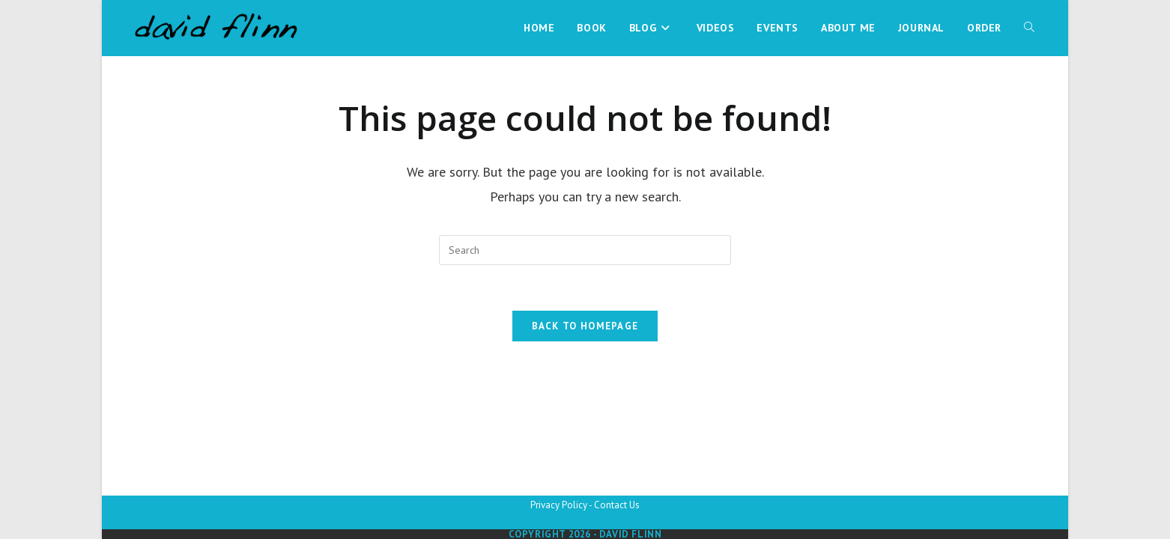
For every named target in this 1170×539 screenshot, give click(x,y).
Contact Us (617, 505)
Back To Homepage (585, 326)
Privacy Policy (558, 505)
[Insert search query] (585, 250)
